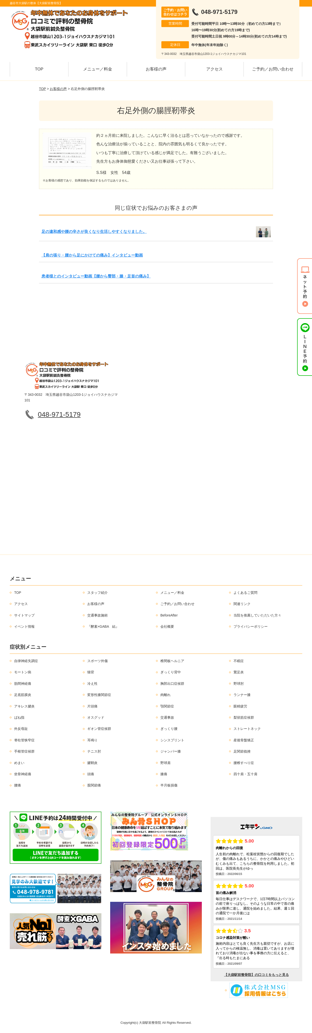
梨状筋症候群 (244, 717)
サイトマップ (24, 615)
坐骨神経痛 (22, 774)
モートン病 (22, 672)
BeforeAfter (169, 615)
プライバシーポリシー (251, 626)
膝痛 (163, 774)
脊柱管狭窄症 (24, 740)
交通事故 (167, 717)
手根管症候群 (24, 751)
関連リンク (242, 604)
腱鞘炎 (92, 763)
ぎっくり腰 (168, 729)
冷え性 (92, 683)
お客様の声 (156, 69)
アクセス (214, 69)
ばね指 (19, 717)
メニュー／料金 (97, 69)
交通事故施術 (97, 615)
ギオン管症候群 (99, 729)
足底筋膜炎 (22, 695)
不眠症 (239, 661)
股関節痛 (94, 785)
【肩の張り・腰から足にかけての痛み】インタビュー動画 (92, 255)
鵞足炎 (239, 672)
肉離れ (165, 695)
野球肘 (239, 683)
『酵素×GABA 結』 (103, 626)
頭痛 (90, 774)
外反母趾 (21, 729)
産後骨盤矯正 (244, 740)
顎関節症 (167, 706)
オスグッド (95, 717)
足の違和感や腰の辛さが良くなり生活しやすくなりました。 (94, 231)
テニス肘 (94, 751)
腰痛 (17, 785)
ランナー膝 (242, 695)
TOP (39, 69)
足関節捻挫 (242, 751)
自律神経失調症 (26, 661)
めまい (19, 763)
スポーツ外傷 (97, 661)
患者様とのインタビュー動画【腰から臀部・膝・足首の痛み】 (96, 276)
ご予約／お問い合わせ (272, 69)
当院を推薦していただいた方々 (257, 615)
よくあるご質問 (245, 593)
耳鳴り (92, 740)
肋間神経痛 (22, 683)
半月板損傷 (168, 785)
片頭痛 (92, 706)
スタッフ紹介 (97, 593)
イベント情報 (24, 626)
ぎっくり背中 (170, 672)
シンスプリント (172, 740)
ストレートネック (247, 729)
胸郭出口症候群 (172, 683)
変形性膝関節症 (99, 695)
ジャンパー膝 (170, 751)
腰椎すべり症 (244, 763)
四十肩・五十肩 (245, 774)
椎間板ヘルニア (172, 661)
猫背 (90, 672)
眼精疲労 (240, 706)
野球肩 (165, 763)
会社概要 (167, 626)
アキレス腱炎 (24, 706)
